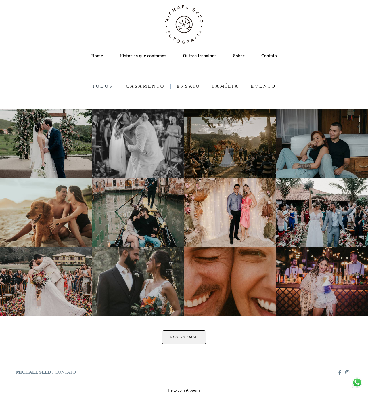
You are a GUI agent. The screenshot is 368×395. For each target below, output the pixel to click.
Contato (269, 55)
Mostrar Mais (183, 337)
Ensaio (188, 86)
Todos (102, 86)
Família (225, 86)
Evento (263, 86)
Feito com (184, 390)
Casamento (145, 86)
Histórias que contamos (143, 55)
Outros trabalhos (199, 55)
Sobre (239, 55)
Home (97, 55)
